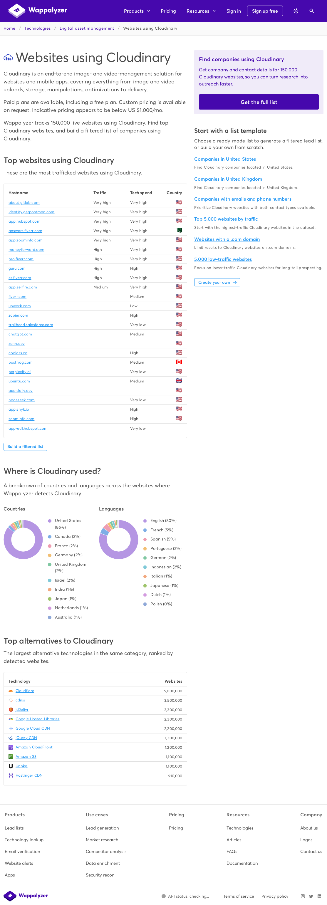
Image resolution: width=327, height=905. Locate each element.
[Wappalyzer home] (37, 11)
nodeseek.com (22, 400)
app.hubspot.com (25, 221)
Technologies (37, 28)
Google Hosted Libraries (38, 719)
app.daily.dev (21, 390)
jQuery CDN (26, 738)
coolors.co (18, 353)
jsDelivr (22, 709)
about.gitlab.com (24, 202)
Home (10, 28)
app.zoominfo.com (26, 240)
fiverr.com (17, 296)
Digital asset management (87, 28)
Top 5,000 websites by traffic (226, 219)
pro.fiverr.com (21, 259)
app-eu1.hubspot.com (28, 428)
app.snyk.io (19, 409)
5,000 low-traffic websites (223, 259)
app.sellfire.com (23, 287)
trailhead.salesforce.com (31, 325)
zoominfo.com (21, 419)
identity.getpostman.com (32, 212)
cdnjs (20, 700)
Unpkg (22, 766)
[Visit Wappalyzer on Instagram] (303, 896)
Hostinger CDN (29, 775)
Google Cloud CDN (33, 728)
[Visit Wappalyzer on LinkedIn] (319, 896)
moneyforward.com (26, 249)
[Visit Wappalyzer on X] (311, 896)
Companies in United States (225, 159)
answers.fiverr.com (25, 231)
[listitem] (24, 828)
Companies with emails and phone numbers (242, 199)
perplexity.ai (20, 372)
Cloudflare (25, 691)
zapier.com (18, 315)
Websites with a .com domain (227, 239)
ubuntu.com (19, 381)
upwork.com (20, 306)
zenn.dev (17, 343)
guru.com (17, 268)
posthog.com (21, 362)
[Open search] (312, 11)
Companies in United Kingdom (228, 179)
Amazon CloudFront (34, 747)
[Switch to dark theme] (296, 11)
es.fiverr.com (20, 278)
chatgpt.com (20, 334)
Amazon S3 (26, 756)
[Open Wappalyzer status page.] (185, 896)
